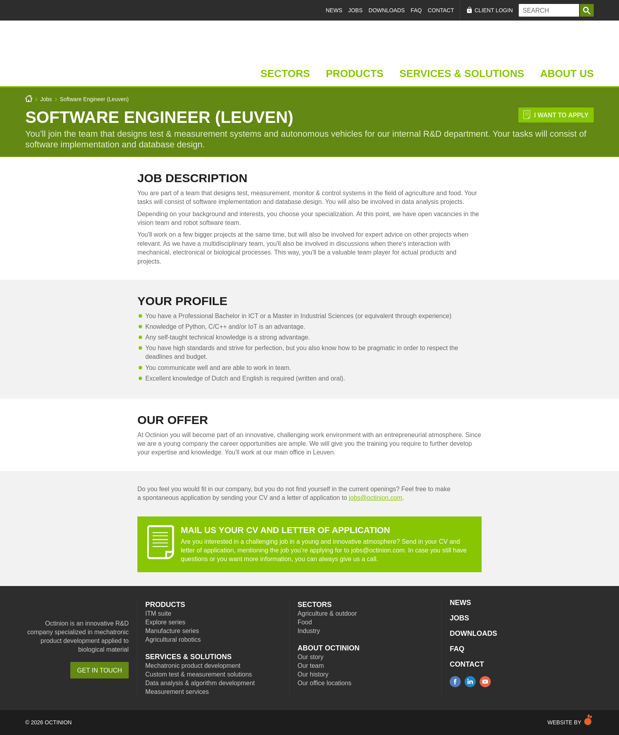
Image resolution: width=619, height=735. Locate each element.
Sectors (285, 73)
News (334, 10)
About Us (567, 73)
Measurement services (177, 691)
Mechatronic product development (192, 665)
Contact (441, 10)
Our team (311, 665)
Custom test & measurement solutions (198, 674)
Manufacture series (172, 631)
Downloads (387, 10)
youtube (485, 681)
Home (77, 53)
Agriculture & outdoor (327, 613)
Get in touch (99, 670)
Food (305, 622)
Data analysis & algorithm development (200, 683)
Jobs (355, 10)
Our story (311, 657)
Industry (309, 631)
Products (354, 73)
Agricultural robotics (173, 639)
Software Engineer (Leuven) (94, 99)
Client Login (494, 10)
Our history (313, 674)
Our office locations (325, 683)
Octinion (96, 606)
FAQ (416, 10)
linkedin (470, 681)
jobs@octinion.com (375, 497)
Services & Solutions (462, 73)
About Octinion (329, 648)
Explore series (165, 622)
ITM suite (158, 613)
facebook (455, 681)
